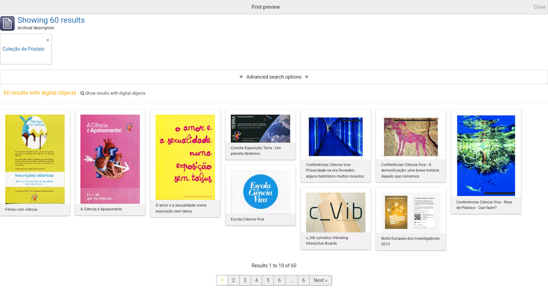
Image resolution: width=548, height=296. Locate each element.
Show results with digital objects (112, 93)
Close (540, 7)
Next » (320, 280)
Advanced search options (274, 77)
